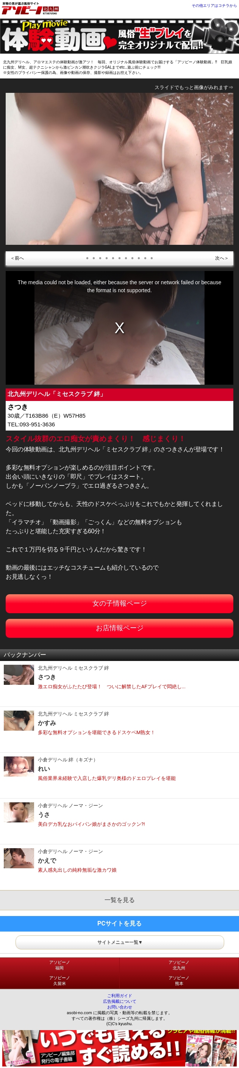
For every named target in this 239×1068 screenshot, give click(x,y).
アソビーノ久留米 (59, 981)
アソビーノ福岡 (59, 965)
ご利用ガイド (119, 995)
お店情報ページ (120, 628)
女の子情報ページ (119, 603)
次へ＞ (222, 258)
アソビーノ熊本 (179, 981)
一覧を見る (120, 900)
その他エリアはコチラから (214, 5)
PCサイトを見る (119, 923)
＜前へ (17, 258)
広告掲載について (119, 1001)
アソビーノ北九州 (179, 965)
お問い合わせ (119, 1007)
